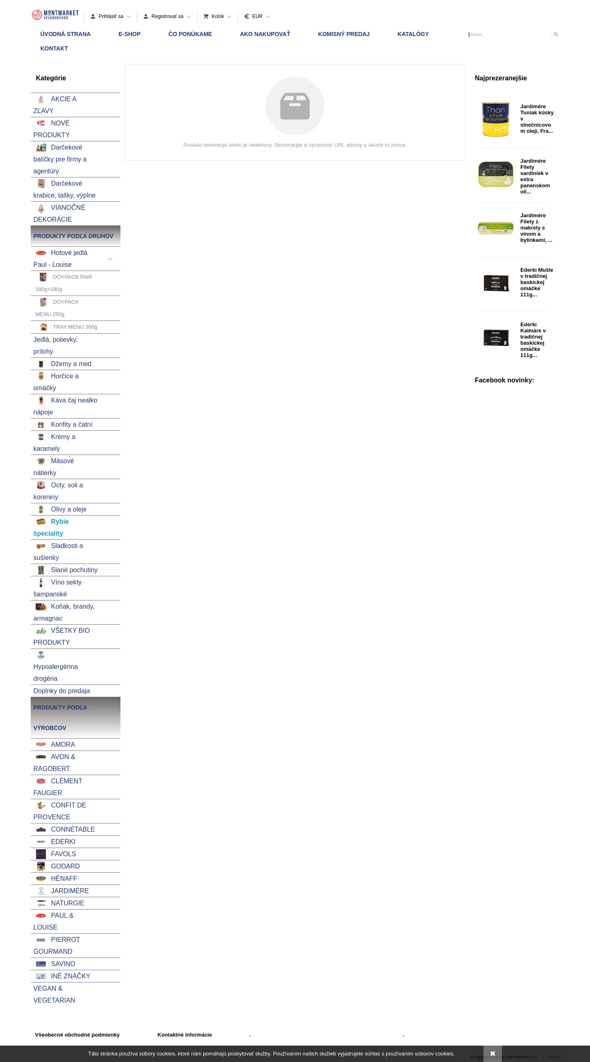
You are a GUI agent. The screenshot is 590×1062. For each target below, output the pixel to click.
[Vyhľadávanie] (513, 34)
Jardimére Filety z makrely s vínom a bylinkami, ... (536, 227)
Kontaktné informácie (185, 1035)
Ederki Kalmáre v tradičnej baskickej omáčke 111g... (533, 339)
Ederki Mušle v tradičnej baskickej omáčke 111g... (536, 282)
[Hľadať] (555, 34)
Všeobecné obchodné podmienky (77, 1035)
